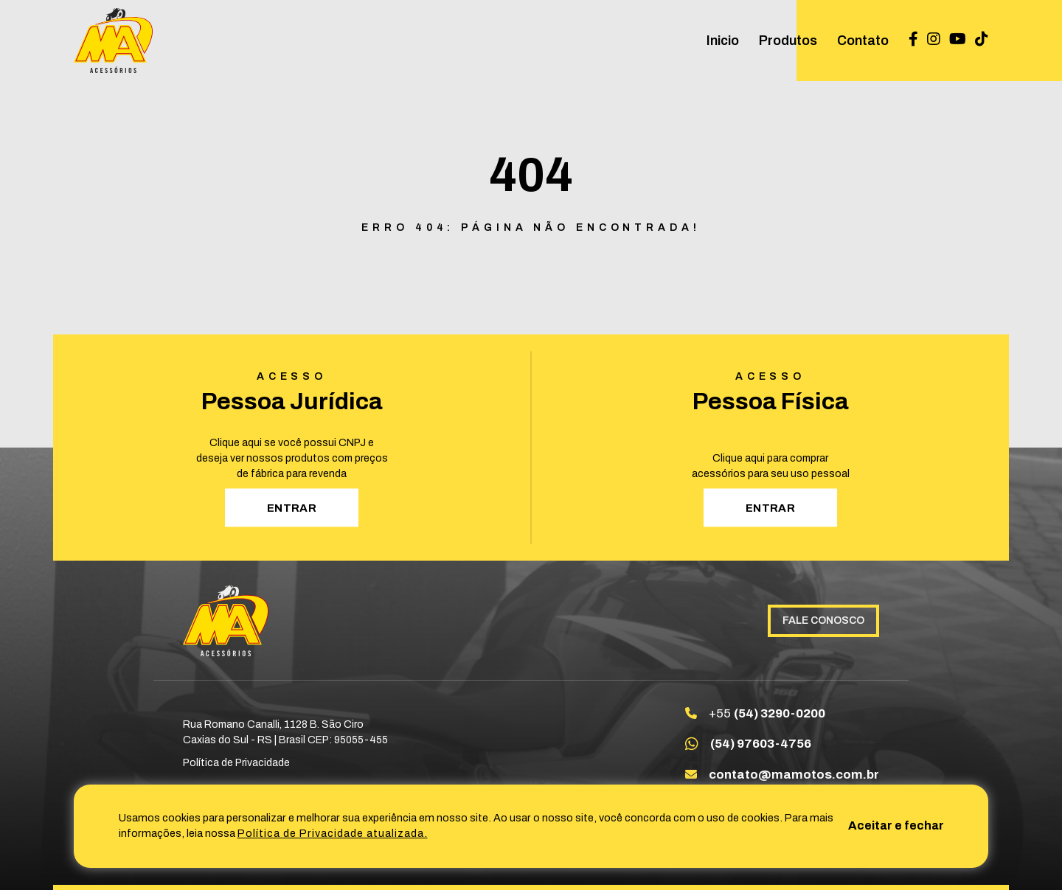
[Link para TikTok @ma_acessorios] (981, 40)
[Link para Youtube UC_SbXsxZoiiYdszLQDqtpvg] (957, 40)
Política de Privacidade (236, 762)
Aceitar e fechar (896, 825)
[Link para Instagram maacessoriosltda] (933, 40)
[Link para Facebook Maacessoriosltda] (913, 40)
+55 (767, 713)
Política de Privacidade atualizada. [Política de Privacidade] (332, 833)
